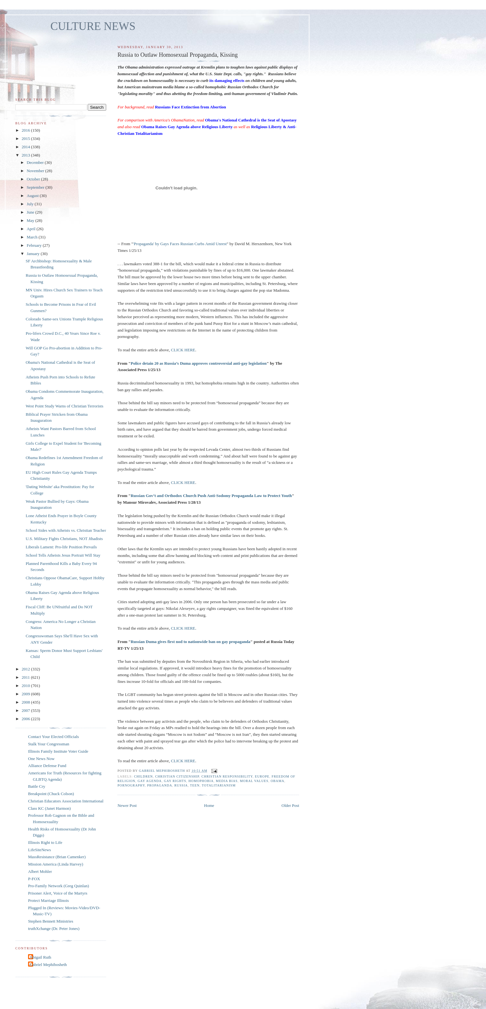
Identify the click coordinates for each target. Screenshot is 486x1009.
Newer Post (126, 805)
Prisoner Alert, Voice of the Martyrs (57, 893)
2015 (26, 138)
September (36, 187)
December (36, 162)
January (34, 253)
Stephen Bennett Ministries (50, 921)
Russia (181, 785)
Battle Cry (36, 786)
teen (195, 785)
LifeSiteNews (39, 849)
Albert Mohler (40, 871)
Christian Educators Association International (65, 801)
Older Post (290, 805)
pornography (131, 785)
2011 (26, 677)
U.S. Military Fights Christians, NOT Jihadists (64, 538)
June (31, 212)
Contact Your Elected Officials (53, 736)
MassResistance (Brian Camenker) (57, 856)
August (33, 195)
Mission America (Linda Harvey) (55, 864)
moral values (254, 781)
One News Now (41, 758)
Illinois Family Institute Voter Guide (58, 751)
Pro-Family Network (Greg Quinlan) (58, 885)
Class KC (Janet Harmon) (49, 808)
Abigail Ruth (40, 957)
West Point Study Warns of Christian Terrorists (64, 406)
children (143, 776)
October (34, 179)
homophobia (201, 781)
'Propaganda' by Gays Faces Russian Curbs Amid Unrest (180, 243)
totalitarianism (219, 785)
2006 (26, 718)
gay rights (175, 781)
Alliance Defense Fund (47, 765)
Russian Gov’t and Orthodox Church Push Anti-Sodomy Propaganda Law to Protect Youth (211, 495)
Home (209, 805)
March (33, 237)
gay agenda (149, 781)
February (35, 245)
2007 (26, 710)
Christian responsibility (227, 776)
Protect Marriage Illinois (48, 900)
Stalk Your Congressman (48, 744)
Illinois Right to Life (45, 842)
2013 (26, 155)
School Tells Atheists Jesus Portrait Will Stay (63, 555)
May (31, 220)
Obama (277, 781)
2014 (26, 146)
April (32, 228)
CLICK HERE (183, 349)
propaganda (159, 785)
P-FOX (34, 878)
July (31, 203)
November (36, 170)
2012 (26, 669)
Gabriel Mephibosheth (48, 964)
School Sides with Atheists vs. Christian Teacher (66, 530)
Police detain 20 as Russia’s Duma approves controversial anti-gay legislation (199, 363)
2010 (26, 685)
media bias (227, 781)
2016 (26, 130)
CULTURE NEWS (93, 26)
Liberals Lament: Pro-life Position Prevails (61, 547)
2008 (26, 702)
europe (262, 776)
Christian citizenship (177, 776)
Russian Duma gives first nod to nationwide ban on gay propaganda (190, 641)
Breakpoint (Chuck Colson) (51, 793)
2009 (26, 693)
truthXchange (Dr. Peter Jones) (53, 928)
